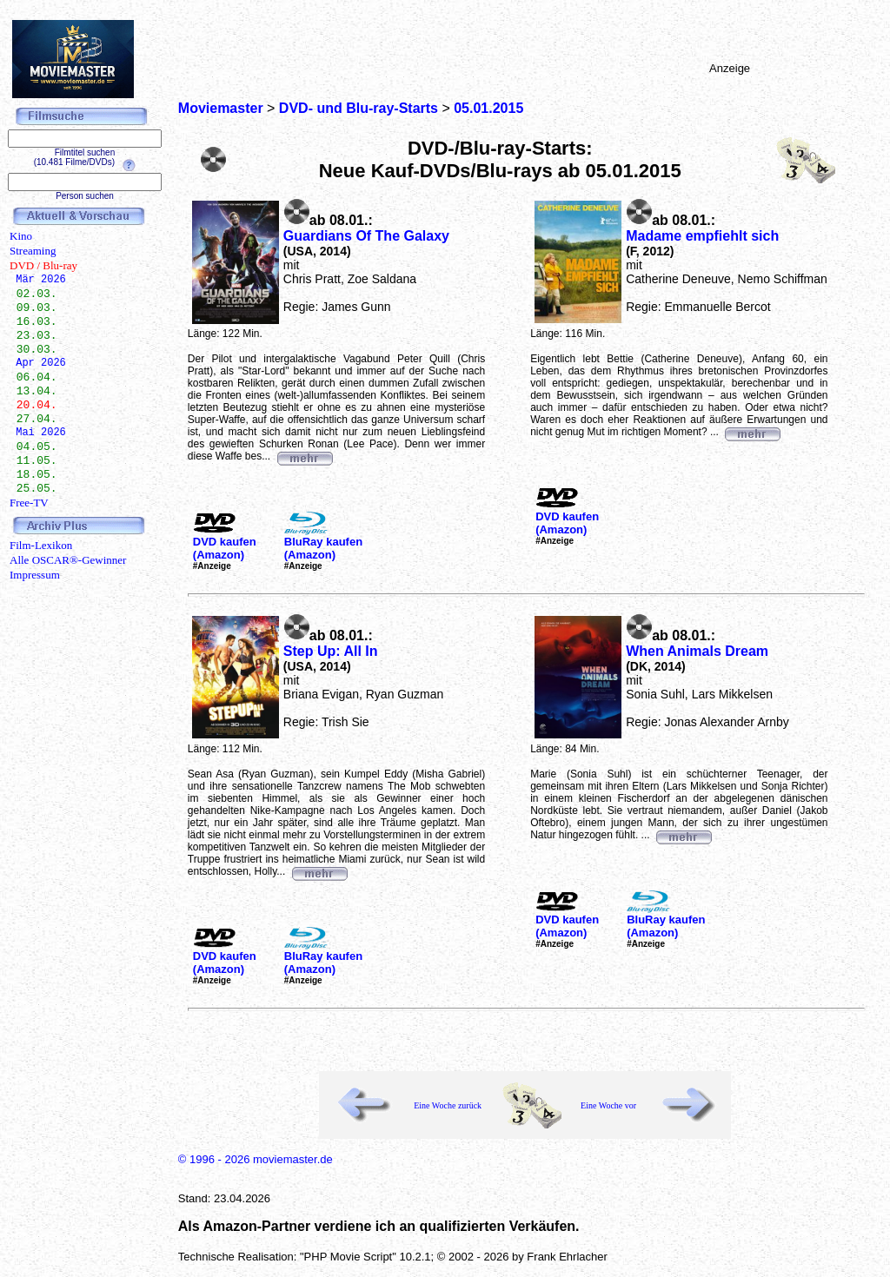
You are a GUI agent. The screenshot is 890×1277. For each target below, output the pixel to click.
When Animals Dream (697, 651)
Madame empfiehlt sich (702, 235)
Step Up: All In (330, 651)
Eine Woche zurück (448, 1105)
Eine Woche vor (608, 1105)
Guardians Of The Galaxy (366, 235)
